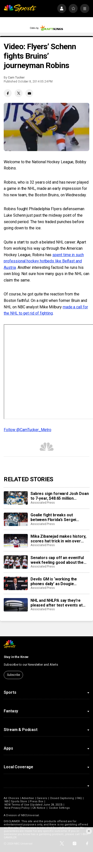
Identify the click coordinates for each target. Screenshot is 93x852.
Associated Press (43, 502)
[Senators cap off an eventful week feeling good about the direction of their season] (16, 562)
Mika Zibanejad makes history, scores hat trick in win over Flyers (58, 538)
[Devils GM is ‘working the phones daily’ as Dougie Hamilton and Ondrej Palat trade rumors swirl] (16, 583)
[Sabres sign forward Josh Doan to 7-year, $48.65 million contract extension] (16, 498)
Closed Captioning (62, 798)
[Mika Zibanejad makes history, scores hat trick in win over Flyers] (16, 540)
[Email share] (29, 93)
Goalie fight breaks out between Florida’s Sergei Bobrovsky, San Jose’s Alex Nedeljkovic (55, 517)
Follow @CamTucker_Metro (27, 429)
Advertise (28, 798)
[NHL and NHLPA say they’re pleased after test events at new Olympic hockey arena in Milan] (16, 604)
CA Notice (38, 808)
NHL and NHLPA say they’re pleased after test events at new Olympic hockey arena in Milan (57, 603)
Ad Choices (11, 798)
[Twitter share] (19, 93)
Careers (42, 798)
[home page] (20, 8)
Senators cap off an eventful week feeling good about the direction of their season (57, 560)
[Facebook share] (8, 93)
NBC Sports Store (15, 801)
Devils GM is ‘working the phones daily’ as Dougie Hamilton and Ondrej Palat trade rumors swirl (60, 581)
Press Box (36, 801)
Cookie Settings (59, 808)
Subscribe (13, 675)
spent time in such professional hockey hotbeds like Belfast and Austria (44, 261)
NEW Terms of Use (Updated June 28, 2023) (33, 804)
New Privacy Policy (17, 808)
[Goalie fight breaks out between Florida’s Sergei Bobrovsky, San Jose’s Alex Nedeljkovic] (16, 519)
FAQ (79, 798)
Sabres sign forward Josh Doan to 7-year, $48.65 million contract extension (60, 496)
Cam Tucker (16, 77)
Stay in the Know (16, 657)
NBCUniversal (30, 815)
